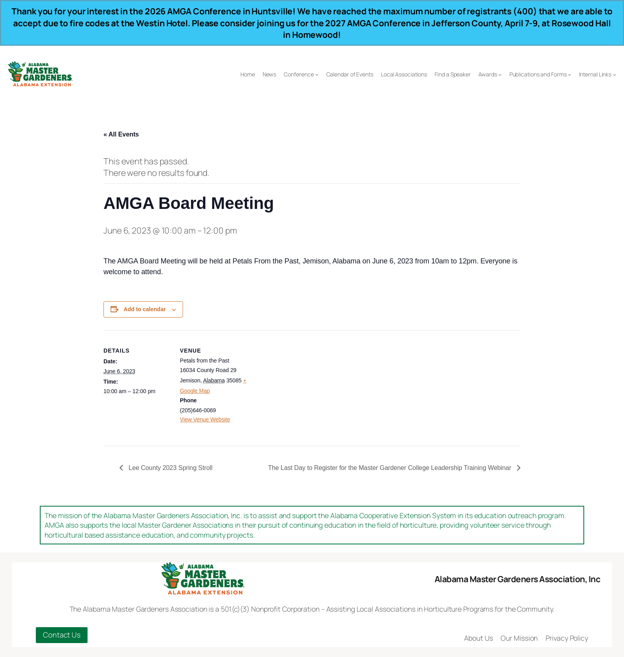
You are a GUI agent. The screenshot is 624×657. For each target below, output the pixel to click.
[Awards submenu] (499, 74)
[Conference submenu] (316, 74)
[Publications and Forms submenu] (569, 74)
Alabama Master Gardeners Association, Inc (518, 579)
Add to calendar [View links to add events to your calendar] (145, 309)
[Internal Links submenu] (614, 74)
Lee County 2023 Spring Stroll (170, 467)
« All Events (121, 134)
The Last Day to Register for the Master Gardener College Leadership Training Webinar (390, 467)
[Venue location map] (298, 385)
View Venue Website (205, 419)
